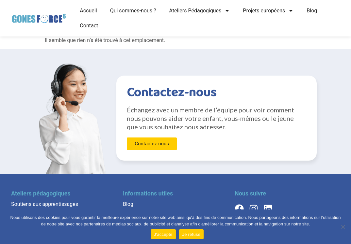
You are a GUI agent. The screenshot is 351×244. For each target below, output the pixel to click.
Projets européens (268, 11)
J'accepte (163, 234)
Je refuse (191, 234)
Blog (312, 10)
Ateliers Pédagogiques (199, 11)
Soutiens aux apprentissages (44, 204)
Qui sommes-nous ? (133, 10)
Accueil (88, 10)
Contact (89, 25)
